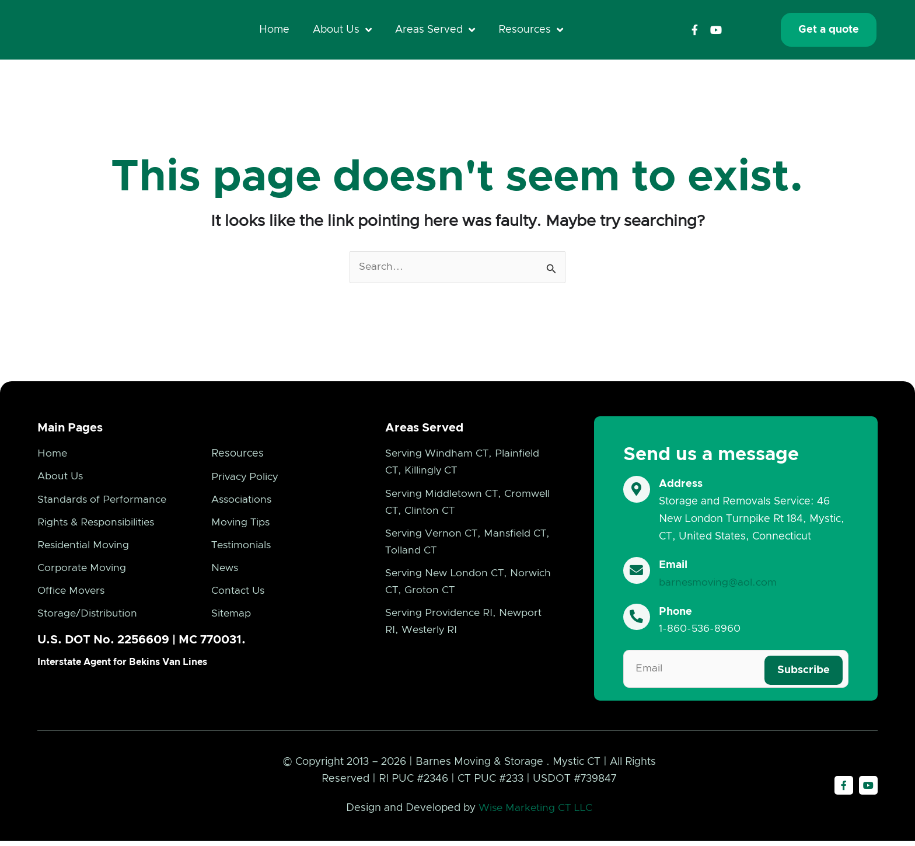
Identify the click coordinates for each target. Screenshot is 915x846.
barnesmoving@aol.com (720, 585)
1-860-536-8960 (701, 631)
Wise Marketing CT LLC (535, 813)
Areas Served (435, 31)
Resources (530, 31)
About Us (342, 31)
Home (274, 31)
